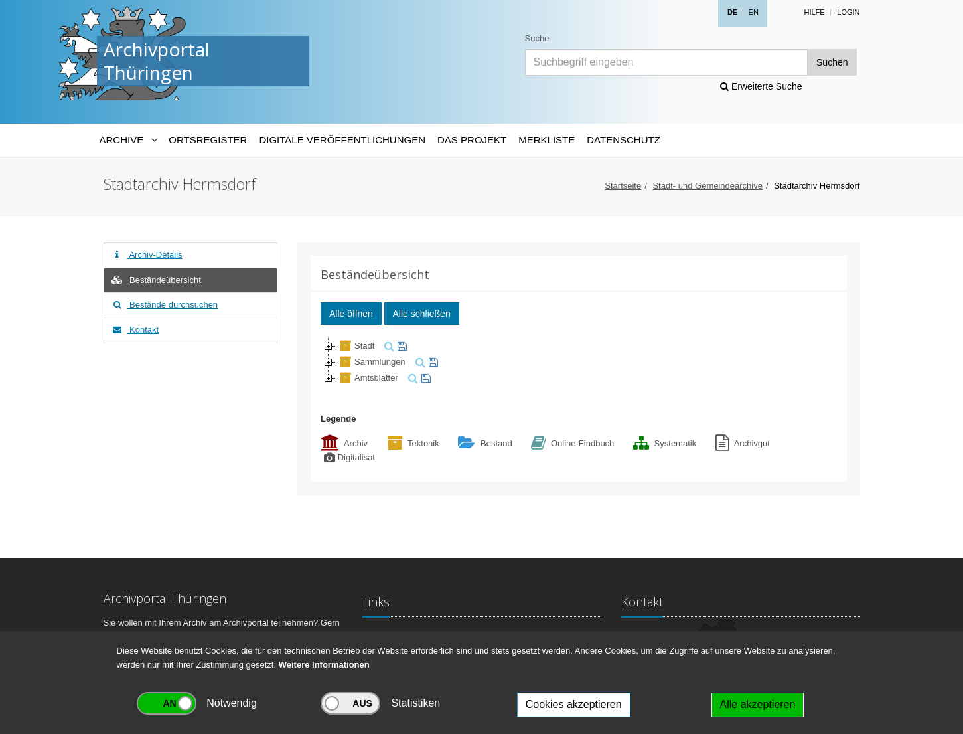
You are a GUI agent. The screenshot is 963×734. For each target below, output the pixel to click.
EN (754, 12)
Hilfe (814, 12)
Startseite (623, 186)
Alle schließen (422, 313)
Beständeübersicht (156, 280)
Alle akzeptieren (758, 704)
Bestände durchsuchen (164, 305)
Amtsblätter (367, 378)
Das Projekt (471, 139)
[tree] (579, 362)
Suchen (832, 62)
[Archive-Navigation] (128, 140)
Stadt (355, 346)
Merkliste (546, 139)
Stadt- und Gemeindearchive (707, 186)
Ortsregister (208, 139)
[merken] (400, 346)
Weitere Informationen (324, 665)
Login (848, 12)
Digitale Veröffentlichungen (342, 139)
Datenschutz (623, 139)
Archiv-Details (147, 255)
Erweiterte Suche (761, 86)
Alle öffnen (351, 313)
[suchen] (387, 346)
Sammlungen (371, 362)
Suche (537, 38)
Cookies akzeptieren (574, 704)
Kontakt (135, 330)
